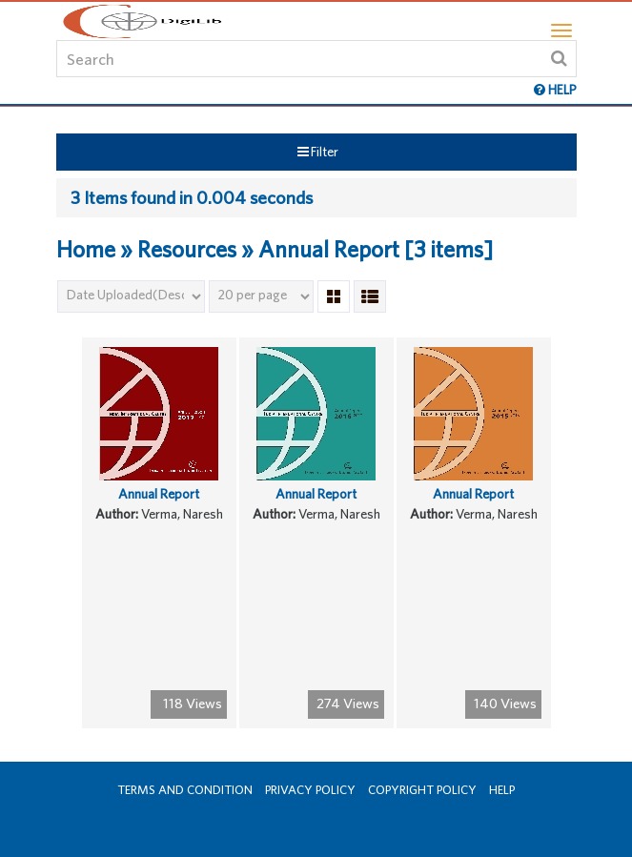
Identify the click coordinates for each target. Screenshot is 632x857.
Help (502, 790)
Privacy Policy (310, 790)
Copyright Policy (422, 790)
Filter (317, 151)
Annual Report (158, 493)
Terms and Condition (185, 790)
